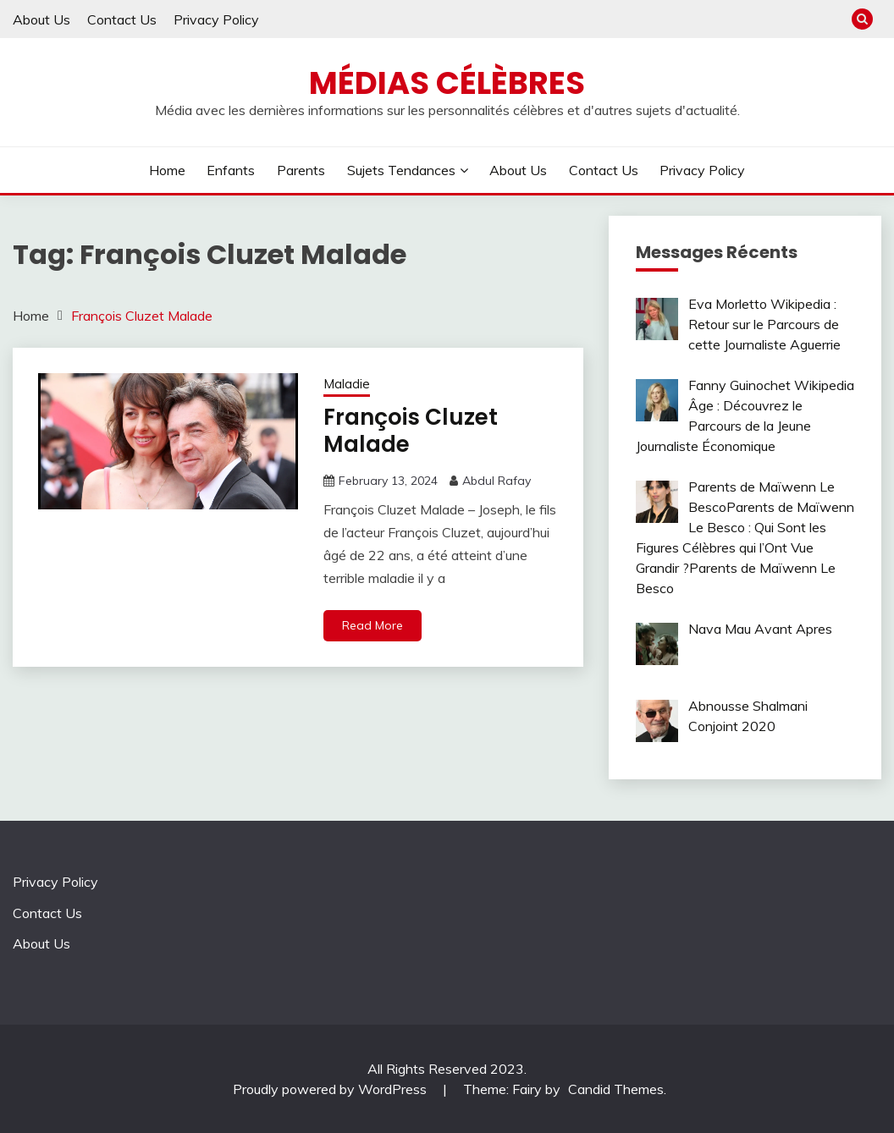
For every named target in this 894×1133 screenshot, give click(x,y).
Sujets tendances (401, 170)
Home (167, 170)
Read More (372, 625)
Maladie (346, 384)
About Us (41, 19)
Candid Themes (616, 1089)
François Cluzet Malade (410, 431)
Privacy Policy (216, 19)
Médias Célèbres (447, 83)
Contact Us (122, 19)
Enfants (231, 170)
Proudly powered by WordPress (331, 1089)
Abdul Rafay (496, 480)
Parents (301, 170)
